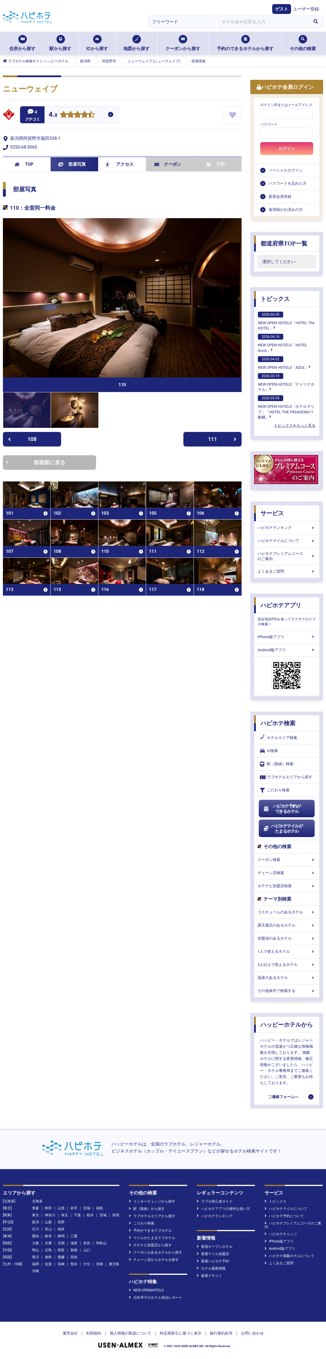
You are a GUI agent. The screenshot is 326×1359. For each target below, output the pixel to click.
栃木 (90, 1215)
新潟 (35, 1222)
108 (22, 439)
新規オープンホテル (215, 1247)
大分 (86, 1264)
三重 (73, 1236)
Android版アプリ (287, 650)
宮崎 (99, 1264)
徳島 (48, 1257)
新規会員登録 (280, 196)
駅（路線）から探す (147, 1209)
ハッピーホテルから (287, 1024)
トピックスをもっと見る (295, 425)
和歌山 (101, 1243)
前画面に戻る (35, 462)
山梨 (48, 1222)
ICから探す (97, 43)
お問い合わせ (252, 1333)
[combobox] (263, 21)
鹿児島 (114, 1264)
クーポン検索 (287, 859)
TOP (24, 164)
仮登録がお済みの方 (286, 209)
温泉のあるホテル (287, 977)
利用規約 (93, 1333)
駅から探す (60, 43)
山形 (61, 1208)
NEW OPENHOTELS (146, 1290)
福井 (61, 1229)
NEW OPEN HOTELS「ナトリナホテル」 (286, 382)
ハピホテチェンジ (281, 1234)
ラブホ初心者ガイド (215, 1201)
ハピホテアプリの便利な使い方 (223, 1209)
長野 (61, 1222)
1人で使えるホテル (287, 951)
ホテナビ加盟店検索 (287, 886)
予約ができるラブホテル (150, 1231)
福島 (99, 1208)
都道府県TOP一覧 (284, 243)
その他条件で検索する (287, 991)
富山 (48, 1229)
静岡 (61, 1236)
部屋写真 (72, 164)
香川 (35, 1257)
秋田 (48, 1208)
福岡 (35, 1264)
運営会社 (70, 1333)
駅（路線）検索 (276, 764)
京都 (61, 1243)
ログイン (287, 148)
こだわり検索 (275, 790)
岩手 (73, 1208)
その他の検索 (303, 43)
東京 (35, 1215)
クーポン (167, 164)
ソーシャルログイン (286, 170)
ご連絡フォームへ (283, 1097)
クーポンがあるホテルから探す (155, 1252)
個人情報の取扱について (130, 1333)
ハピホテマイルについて (287, 541)
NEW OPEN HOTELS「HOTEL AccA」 (282, 343)
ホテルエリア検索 (278, 737)
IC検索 (269, 751)
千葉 (77, 1215)
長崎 (61, 1264)
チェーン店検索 (287, 873)
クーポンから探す (182, 43)
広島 (48, 1250)
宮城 (86, 1208)
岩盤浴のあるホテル (287, 938)
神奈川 (50, 1215)
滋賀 (73, 1243)
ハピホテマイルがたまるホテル (282, 828)
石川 (35, 1229)
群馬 (115, 1215)
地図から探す (136, 43)
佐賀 (48, 1264)
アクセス (120, 164)
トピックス (275, 299)
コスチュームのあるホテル (287, 912)
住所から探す (22, 43)
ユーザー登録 (306, 9)
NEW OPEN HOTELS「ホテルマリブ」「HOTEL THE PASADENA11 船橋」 (286, 407)
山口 (86, 1250)
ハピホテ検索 (278, 723)
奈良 (86, 1243)
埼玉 (64, 1215)
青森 (35, 1208)
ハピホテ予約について (284, 1216)
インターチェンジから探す (152, 1201)
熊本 (73, 1264)
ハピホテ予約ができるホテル (281, 809)
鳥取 (61, 1250)
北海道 (37, 1201)
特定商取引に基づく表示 (180, 1333)
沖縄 (35, 1271)
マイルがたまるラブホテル (152, 1238)
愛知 (35, 1236)
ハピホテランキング (287, 527)
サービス (272, 513)
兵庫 (48, 1243)
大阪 (35, 1243)
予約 (216, 164)
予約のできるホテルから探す (245, 43)
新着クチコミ (209, 1276)
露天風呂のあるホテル (287, 925)
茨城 (103, 1215)
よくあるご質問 (287, 571)
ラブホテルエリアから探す (286, 777)
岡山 (35, 1250)
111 (222, 439)
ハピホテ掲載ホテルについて (289, 1256)
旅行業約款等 (221, 1333)
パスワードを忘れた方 (287, 183)
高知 (73, 1257)
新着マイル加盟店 (213, 1254)
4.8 (53, 115)
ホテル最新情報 (211, 1268)
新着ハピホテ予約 (213, 1261)
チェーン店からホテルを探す (154, 1260)
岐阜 (48, 1236)
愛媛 (61, 1257)
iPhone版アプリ (287, 637)
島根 (73, 1250)
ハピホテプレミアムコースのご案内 (287, 556)
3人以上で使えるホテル (287, 964)
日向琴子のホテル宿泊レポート (155, 1298)
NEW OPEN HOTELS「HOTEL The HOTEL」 (286, 321)
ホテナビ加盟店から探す (150, 1245)
